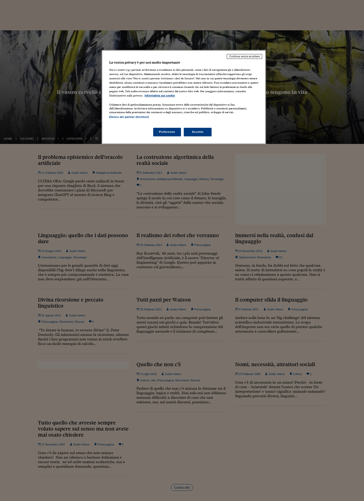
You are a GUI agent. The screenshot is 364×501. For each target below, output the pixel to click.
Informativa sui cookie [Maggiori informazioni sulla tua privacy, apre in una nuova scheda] (160, 95)
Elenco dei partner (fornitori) (129, 116)
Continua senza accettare (244, 56)
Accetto (197, 131)
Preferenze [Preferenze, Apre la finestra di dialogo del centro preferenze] (167, 131)
